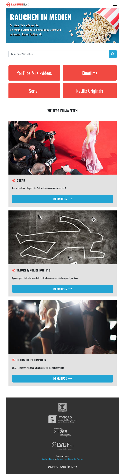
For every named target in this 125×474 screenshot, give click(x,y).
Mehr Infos (60, 199)
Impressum (72, 466)
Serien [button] (34, 90)
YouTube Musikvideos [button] (34, 72)
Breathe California (48, 459)
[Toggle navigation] (115, 4)
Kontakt (63, 466)
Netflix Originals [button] (89, 90)
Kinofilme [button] (89, 72)
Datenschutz (53, 466)
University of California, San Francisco (70, 459)
